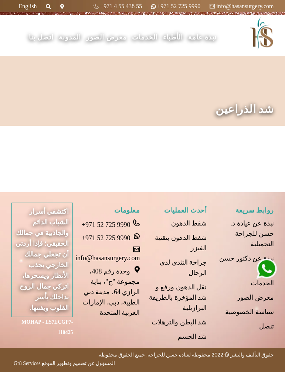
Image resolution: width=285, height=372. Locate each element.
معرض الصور (106, 37)
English (28, 6)
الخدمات (145, 37)
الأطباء (173, 37)
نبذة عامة (202, 37)
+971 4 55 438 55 (118, 6)
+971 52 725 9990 (175, 6)
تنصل (266, 326)
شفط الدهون (189, 223)
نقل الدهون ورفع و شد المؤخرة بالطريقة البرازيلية (178, 297)
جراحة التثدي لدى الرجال (183, 267)
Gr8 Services (27, 363)
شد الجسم (192, 336)
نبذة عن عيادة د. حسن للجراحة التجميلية (252, 234)
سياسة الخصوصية (249, 312)
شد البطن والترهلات (179, 322)
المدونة (70, 37)
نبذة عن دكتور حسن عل (246, 263)
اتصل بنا (41, 37)
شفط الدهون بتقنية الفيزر (181, 243)
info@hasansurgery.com (242, 6)
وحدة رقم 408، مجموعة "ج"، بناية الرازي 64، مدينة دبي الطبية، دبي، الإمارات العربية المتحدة (111, 291)
